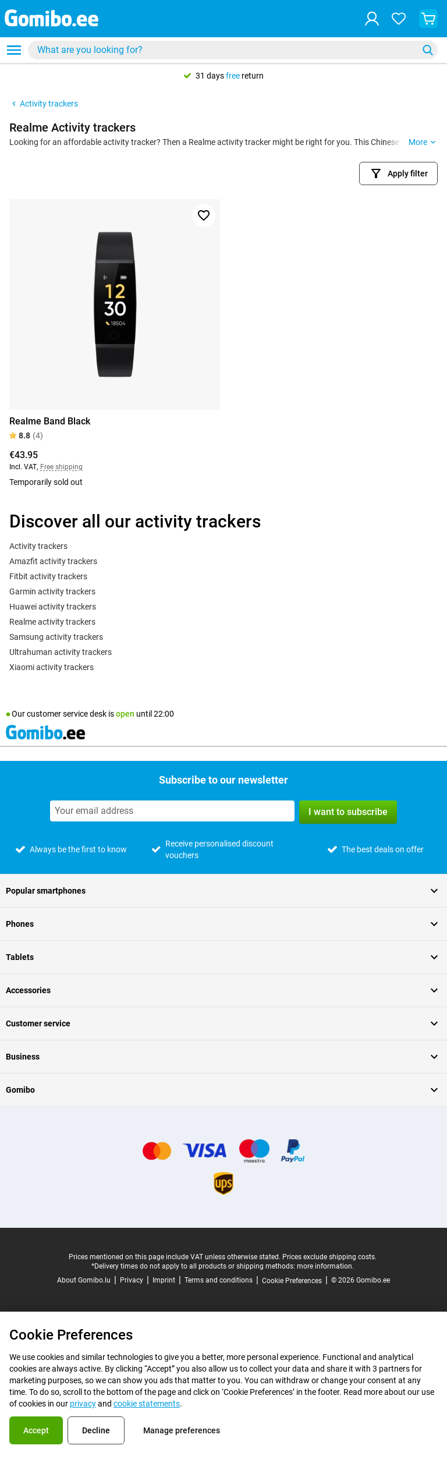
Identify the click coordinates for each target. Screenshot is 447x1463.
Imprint (163, 1280)
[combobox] (233, 50)
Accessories (223, 990)
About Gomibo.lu (84, 1280)
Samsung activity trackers (56, 637)
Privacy (131, 1280)
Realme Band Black (49, 421)
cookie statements (146, 1403)
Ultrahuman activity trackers (60, 652)
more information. (325, 1266)
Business (223, 1057)
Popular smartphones (223, 891)
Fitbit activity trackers (48, 576)
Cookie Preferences (292, 1281)
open (125, 713)
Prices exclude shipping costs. (329, 1257)
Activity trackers (43, 103)
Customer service (223, 1023)
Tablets (223, 957)
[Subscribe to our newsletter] (172, 810)
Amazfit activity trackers (53, 561)
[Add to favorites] (203, 215)
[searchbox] (225, 50)
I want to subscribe (348, 811)
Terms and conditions (219, 1280)
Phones (223, 924)
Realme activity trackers (52, 621)
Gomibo (223, 1090)
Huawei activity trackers (52, 606)
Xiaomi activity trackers (51, 667)
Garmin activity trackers (52, 591)
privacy (83, 1403)
